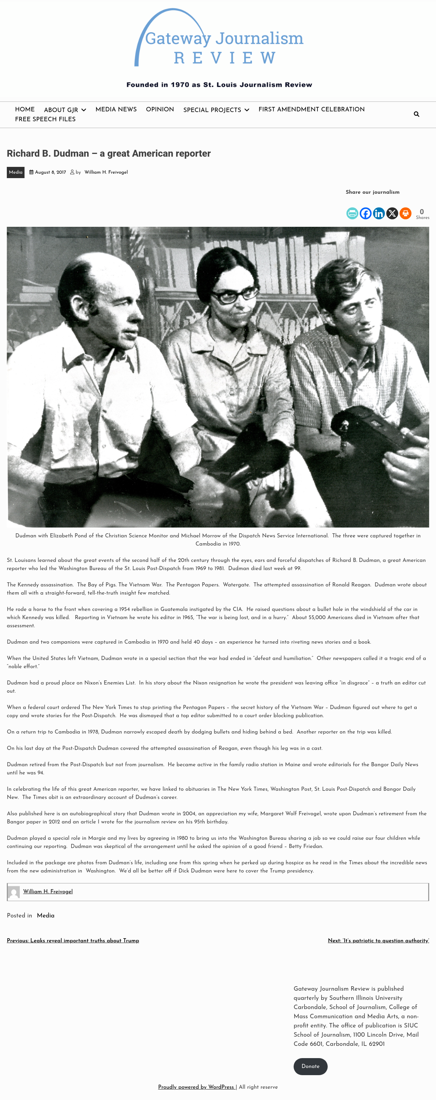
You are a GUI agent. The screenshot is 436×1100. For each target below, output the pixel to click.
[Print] (405, 208)
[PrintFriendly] (352, 208)
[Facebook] (366, 208)
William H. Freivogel (106, 172)
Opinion (160, 110)
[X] (392, 208)
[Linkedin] (379, 208)
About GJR (61, 110)
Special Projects (212, 110)
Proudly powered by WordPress (196, 1087)
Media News (116, 110)
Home (25, 110)
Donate (310, 1066)
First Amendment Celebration (312, 110)
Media (15, 172)
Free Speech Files (45, 119)
